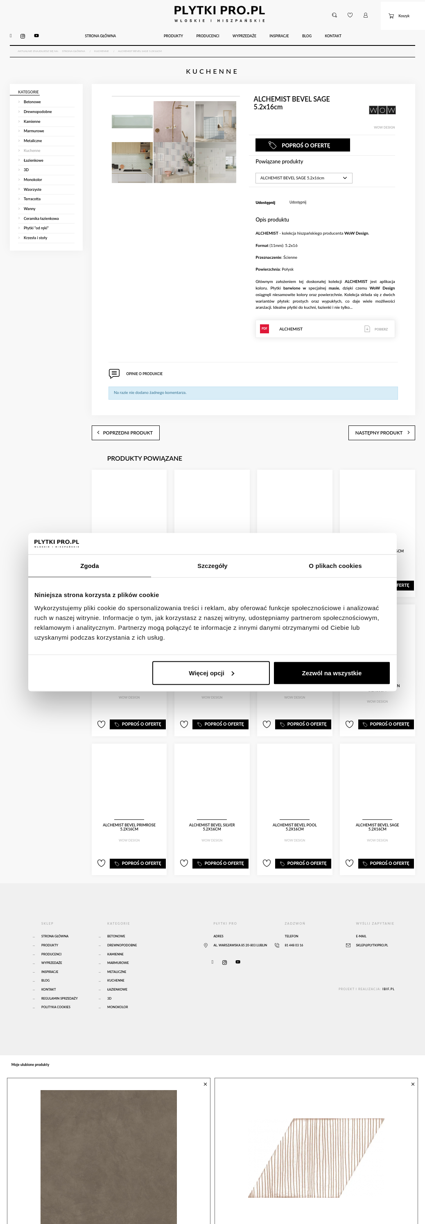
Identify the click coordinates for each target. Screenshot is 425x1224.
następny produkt (392, 418)
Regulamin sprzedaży (59, 977)
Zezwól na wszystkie (332, 672)
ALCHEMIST (325, 318)
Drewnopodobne (122, 924)
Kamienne (115, 933)
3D (109, 977)
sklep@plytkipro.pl (372, 924)
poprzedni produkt (114, 418)
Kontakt (48, 968)
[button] (334, 11)
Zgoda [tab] (89, 565)
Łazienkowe (117, 968)
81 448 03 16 (294, 924)
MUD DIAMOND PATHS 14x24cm (272, 1208)
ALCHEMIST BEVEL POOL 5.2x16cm (294, 808)
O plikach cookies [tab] (335, 565)
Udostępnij (297, 192)
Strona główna (54, 915)
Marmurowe (118, 941)
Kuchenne (115, 959)
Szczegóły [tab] (212, 565)
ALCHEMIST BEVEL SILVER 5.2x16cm (212, 808)
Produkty (49, 924)
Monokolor (117, 986)
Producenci (51, 933)
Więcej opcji (211, 672)
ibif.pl (388, 968)
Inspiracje (49, 951)
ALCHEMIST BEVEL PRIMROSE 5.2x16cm (129, 810)
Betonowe (116, 915)
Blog (45, 959)
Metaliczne (116, 951)
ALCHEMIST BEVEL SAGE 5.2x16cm (377, 808)
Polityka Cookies (55, 986)
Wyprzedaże (51, 941)
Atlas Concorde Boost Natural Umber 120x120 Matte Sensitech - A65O (101, 1211)
